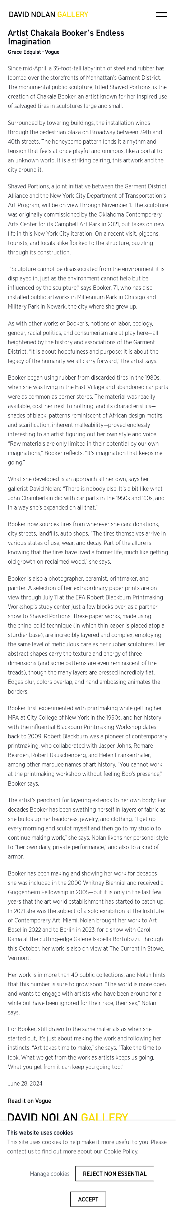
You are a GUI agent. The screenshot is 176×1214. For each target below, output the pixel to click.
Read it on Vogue (29, 1100)
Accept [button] (88, 1199)
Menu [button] (161, 14)
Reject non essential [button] (115, 1174)
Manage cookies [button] (50, 1174)
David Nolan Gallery (48, 14)
